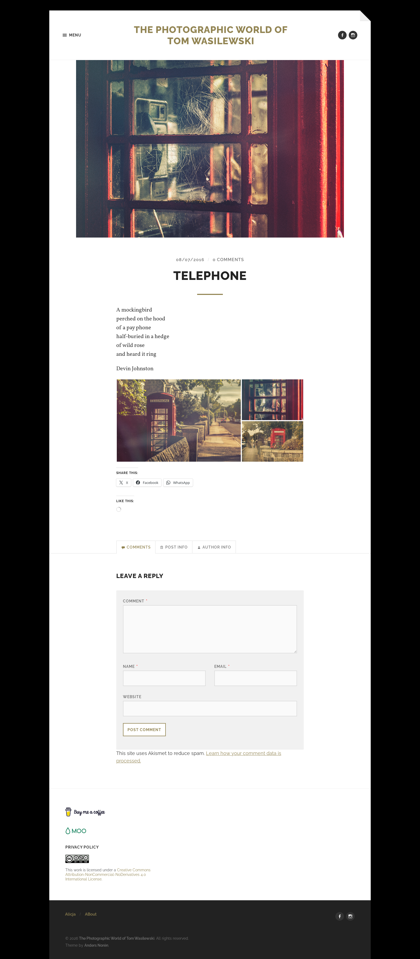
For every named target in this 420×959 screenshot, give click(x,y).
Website (132, 696)
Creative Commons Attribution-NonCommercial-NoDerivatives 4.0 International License (108, 875)
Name (130, 666)
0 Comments (228, 259)
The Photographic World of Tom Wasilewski (211, 35)
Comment (135, 601)
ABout (91, 914)
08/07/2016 (190, 259)
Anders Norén (96, 945)
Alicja (70, 914)
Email (222, 666)
